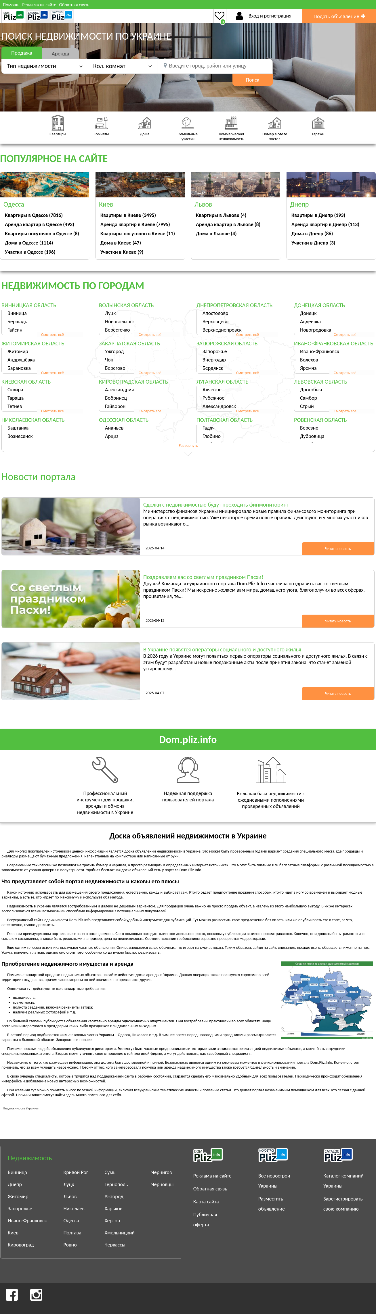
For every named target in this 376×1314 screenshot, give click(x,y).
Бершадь (17, 321)
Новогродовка (315, 330)
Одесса (71, 1220)
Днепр (15, 1184)
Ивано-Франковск (319, 351)
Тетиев (14, 406)
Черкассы (115, 1245)
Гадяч (209, 428)
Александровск (219, 406)
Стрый (307, 406)
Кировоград (21, 1245)
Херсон (112, 1220)
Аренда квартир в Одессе (39, 224)
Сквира (15, 389)
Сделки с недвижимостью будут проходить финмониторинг (216, 504)
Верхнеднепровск (222, 330)
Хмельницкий (120, 1233)
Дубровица (312, 436)
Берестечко (117, 330)
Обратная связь (74, 4)
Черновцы (162, 1184)
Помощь (11, 4)
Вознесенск (20, 436)
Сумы (111, 1172)
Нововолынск (120, 321)
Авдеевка (310, 321)
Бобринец (116, 398)
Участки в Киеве (121, 252)
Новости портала (38, 476)
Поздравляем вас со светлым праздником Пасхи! (203, 577)
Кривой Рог (75, 1172)
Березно (309, 428)
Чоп (109, 360)
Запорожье (215, 351)
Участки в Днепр (313, 243)
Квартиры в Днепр (318, 215)
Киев (13, 1233)
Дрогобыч (311, 389)
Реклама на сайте (39, 4)
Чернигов (161, 1172)
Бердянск (213, 368)
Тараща (15, 398)
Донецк (308, 313)
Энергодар (214, 360)
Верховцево (215, 321)
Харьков (114, 1208)
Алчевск (211, 389)
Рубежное (213, 398)
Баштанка (17, 428)
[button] (122, 66)
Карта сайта (206, 1201)
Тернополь (116, 1184)
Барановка (19, 368)
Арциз (112, 436)
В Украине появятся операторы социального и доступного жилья (222, 649)
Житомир (17, 351)
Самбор (308, 398)
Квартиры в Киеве (128, 215)
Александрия (119, 389)
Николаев (74, 1208)
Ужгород (114, 351)
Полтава (72, 1233)
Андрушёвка (21, 360)
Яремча (308, 368)
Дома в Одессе (29, 243)
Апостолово (215, 313)
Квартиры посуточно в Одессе (42, 233)
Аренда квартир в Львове (228, 224)
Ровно (70, 1245)
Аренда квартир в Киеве (135, 224)
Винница (17, 313)
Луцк (110, 313)
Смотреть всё (52, 334)
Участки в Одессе (30, 252)
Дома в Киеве (120, 243)
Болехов (309, 360)
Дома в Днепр (312, 233)
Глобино (212, 436)
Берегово (115, 368)
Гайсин (14, 330)
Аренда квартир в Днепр (325, 224)
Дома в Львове (216, 233)
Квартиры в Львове (221, 215)
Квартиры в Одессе (34, 215)
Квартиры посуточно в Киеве (137, 233)
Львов (70, 1196)
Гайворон (115, 406)
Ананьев (114, 428)
